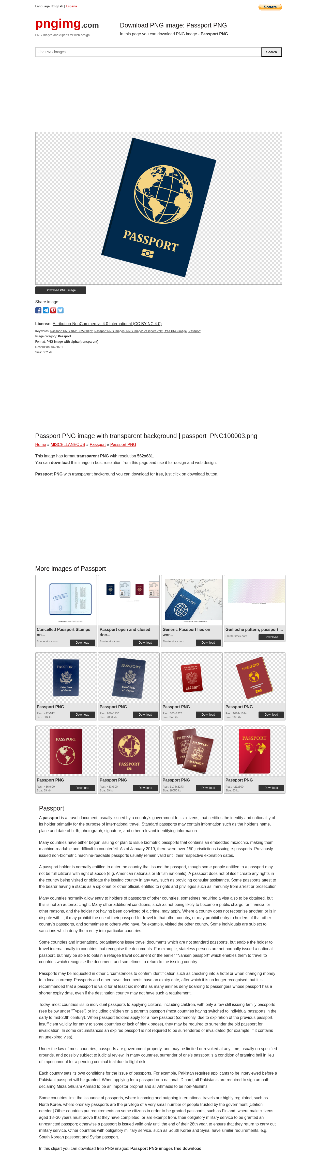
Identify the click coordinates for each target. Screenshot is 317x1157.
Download (82, 642)
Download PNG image (61, 290)
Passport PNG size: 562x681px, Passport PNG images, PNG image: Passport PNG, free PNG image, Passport (125, 331)
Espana (71, 6)
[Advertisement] (158, 96)
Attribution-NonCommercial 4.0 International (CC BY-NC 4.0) (107, 324)
